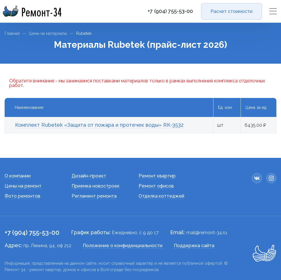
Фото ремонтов (22, 196)
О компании (18, 176)
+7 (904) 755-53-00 (170, 11)
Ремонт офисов (156, 186)
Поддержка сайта (194, 245)
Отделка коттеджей (161, 196)
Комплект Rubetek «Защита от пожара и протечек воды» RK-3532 (99, 125)
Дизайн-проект (89, 176)
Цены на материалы (48, 33)
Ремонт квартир (157, 176)
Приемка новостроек (96, 186)
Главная (12, 33)
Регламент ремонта (94, 196)
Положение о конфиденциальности (122, 245)
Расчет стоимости (231, 11)
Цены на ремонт (23, 186)
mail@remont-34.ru (206, 232)
